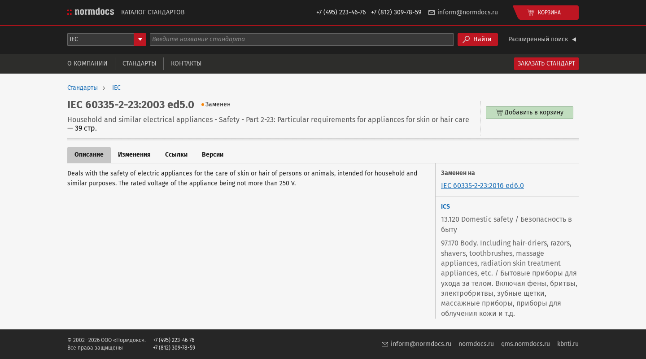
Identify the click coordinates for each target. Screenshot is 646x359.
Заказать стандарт (546, 63)
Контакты (186, 63)
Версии (212, 154)
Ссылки (176, 154)
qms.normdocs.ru (525, 344)
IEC (116, 88)
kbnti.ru (568, 344)
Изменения (134, 154)
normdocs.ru (476, 344)
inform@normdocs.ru (467, 12)
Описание (89, 154)
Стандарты (139, 63)
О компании (87, 63)
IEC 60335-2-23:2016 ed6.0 (482, 185)
